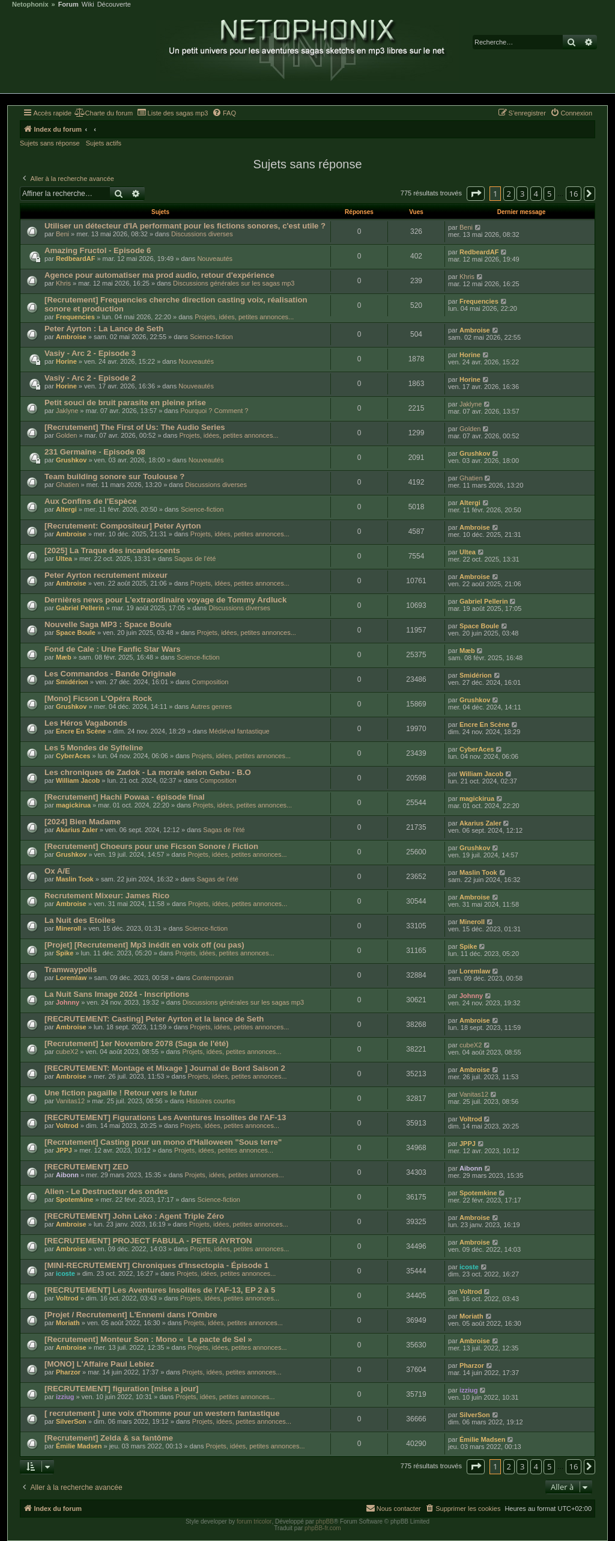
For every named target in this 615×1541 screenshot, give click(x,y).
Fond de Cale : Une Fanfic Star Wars (112, 649)
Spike (64, 953)
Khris (63, 283)
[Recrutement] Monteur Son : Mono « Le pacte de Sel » (148, 1339)
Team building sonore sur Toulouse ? (114, 476)
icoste (65, 1273)
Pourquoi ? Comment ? (214, 410)
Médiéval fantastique (239, 731)
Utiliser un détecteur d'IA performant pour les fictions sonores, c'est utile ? (185, 225)
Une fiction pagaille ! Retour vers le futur (120, 1092)
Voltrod (67, 1125)
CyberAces (73, 755)
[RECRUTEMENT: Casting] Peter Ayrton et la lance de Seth (154, 1018)
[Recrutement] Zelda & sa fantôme (108, 1437)
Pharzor (68, 1372)
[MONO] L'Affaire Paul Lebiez (99, 1363)
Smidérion (72, 681)
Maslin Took (75, 879)
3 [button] (522, 193)
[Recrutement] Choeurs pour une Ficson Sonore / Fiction (151, 846)
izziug (65, 1396)
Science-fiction (211, 336)
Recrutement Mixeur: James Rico (106, 895)
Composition (210, 681)
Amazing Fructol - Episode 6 (97, 250)
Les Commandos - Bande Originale (110, 673)
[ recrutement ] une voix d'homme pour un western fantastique (162, 1413)
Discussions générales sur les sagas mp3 (233, 283)
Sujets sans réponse (50, 143)
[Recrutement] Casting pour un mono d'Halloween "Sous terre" (163, 1142)
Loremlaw (71, 977)
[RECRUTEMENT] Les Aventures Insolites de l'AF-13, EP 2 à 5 (159, 1289)
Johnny (67, 1002)
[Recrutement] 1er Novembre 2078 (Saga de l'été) (136, 1043)
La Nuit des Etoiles (79, 920)
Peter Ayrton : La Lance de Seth (103, 328)
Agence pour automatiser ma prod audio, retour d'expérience (159, 275)
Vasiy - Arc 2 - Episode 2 (90, 377)
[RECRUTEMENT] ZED (86, 1166)
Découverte (114, 4)
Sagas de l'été (195, 558)
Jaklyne (67, 410)
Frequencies (75, 316)
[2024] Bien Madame (82, 821)
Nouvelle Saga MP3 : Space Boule (108, 624)
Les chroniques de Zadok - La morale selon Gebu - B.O (147, 772)
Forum (68, 4)
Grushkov (71, 460)
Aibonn (67, 1174)
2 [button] (509, 193)
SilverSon (71, 1421)
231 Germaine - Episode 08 (94, 451)
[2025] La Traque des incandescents (112, 550)
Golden (66, 435)
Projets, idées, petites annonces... (244, 316)
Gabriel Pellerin (80, 607)
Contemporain (213, 977)
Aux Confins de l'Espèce (90, 501)
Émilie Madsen (78, 1446)
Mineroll (68, 928)
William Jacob (78, 780)
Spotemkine (74, 1199)
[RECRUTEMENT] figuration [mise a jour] (121, 1388)
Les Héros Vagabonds (85, 723)
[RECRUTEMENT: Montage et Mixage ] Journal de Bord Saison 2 (164, 1068)
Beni (62, 233)
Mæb (63, 657)
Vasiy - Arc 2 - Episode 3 (90, 353)
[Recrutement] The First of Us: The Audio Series (134, 427)
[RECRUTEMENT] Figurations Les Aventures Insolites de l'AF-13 (165, 1117)
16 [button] (573, 193)
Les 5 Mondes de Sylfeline (93, 747)
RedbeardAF (75, 258)
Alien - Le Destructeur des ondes (106, 1191)
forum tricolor (254, 1521)
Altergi (66, 509)
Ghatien (67, 484)
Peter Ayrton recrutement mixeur (106, 575)
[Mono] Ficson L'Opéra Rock (98, 698)
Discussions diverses (202, 233)
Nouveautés (214, 258)
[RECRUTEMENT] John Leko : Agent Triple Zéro (134, 1216)
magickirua (73, 805)
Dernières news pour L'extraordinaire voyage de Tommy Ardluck (165, 599)
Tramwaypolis (70, 969)
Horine (66, 361)
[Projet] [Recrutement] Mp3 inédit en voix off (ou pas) (144, 944)
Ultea (64, 558)
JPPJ (64, 1150)
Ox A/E (57, 870)
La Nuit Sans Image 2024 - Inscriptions (116, 994)
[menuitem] (103, 113)
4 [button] (536, 193)
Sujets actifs (103, 143)
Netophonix (30, 4)
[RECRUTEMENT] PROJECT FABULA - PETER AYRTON (148, 1240)
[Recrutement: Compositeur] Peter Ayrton (122, 525)
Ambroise (71, 336)
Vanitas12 (70, 1100)
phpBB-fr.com (322, 1528)
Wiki (88, 4)
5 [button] (549, 193)
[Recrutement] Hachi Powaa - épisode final (124, 796)
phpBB (325, 1521)
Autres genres (210, 706)
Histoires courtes (210, 1100)
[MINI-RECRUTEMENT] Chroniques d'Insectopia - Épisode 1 (156, 1265)
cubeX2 (67, 1051)
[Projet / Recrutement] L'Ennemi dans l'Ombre (130, 1314)
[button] (476, 193)
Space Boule (75, 632)
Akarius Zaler (77, 829)
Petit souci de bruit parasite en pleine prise (125, 402)
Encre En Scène (81, 731)
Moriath (68, 1322)
